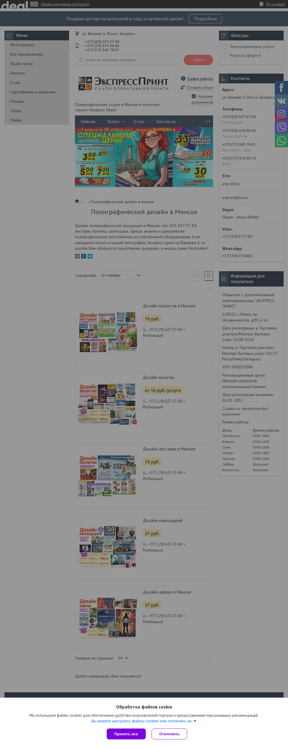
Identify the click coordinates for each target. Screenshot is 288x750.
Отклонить (169, 734)
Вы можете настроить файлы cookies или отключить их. (142, 721)
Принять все (126, 734)
